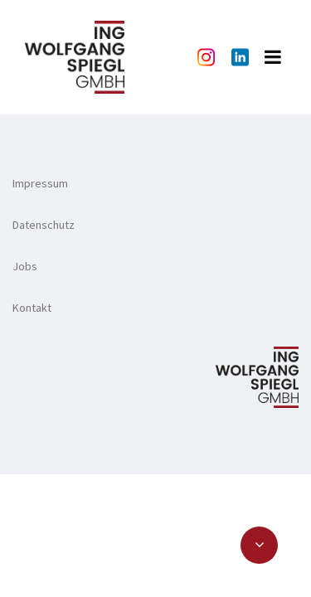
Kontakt (31, 307)
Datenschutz (43, 225)
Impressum (40, 183)
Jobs (24, 266)
